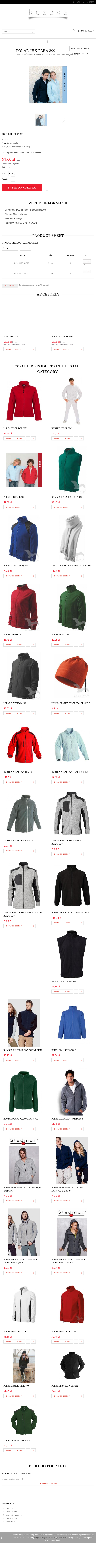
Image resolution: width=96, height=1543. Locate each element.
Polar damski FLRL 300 (16, 1386)
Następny (64, 120)
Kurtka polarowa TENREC (18, 772)
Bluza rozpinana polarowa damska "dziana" (67, 1189)
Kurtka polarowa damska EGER (69, 772)
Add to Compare (33, 438)
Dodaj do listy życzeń (28, 349)
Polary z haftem (56, 54)
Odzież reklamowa (40, 54)
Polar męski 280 (60, 634)
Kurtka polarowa (61, 428)
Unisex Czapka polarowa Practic (70, 703)
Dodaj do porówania (33, 349)
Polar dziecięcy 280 (14, 703)
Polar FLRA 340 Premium (16, 1440)
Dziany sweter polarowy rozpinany (66, 842)
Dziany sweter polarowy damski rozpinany (22, 914)
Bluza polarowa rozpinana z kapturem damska (68, 1261)
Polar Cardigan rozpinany (67, 1119)
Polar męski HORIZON (63, 1331)
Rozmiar (5, 179)
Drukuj (27, 146)
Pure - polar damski (63, 336)
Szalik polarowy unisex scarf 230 (71, 566)
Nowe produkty (11, 1512)
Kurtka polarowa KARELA (18, 840)
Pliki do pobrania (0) (48, 1484)
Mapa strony (10, 1522)
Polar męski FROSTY (14, 1331)
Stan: (4, 143)
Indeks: (5, 139)
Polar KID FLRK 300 (13, 497)
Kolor (4, 173)
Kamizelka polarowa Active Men (22, 1050)
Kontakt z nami (11, 1518)
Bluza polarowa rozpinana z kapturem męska (20, 1261)
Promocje (9, 1508)
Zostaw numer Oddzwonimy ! (80, 49)
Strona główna (24, 54)
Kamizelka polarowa (63, 981)
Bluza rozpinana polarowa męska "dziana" (23, 1189)
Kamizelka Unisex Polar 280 (67, 497)
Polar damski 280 (13, 634)
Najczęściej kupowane (13, 1515)
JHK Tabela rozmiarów (16, 1473)
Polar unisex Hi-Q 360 (15, 566)
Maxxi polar (10, 336)
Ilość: (4, 167)
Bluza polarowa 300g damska (20, 1119)
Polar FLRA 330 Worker (64, 1386)
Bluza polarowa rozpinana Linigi (70, 913)
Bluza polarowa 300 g (63, 1050)
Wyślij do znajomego (12, 146)
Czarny (50, 263)
